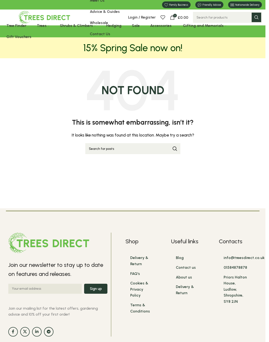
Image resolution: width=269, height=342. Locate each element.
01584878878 (235, 277)
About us (184, 286)
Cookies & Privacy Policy (139, 298)
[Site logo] (44, 22)
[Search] (227, 22)
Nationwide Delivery (245, 4)
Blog (180, 267)
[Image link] (48, 252)
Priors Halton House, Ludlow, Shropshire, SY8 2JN (235, 298)
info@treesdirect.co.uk (244, 267)
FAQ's (135, 283)
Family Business (176, 5)
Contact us (186, 277)
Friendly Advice (209, 5)
